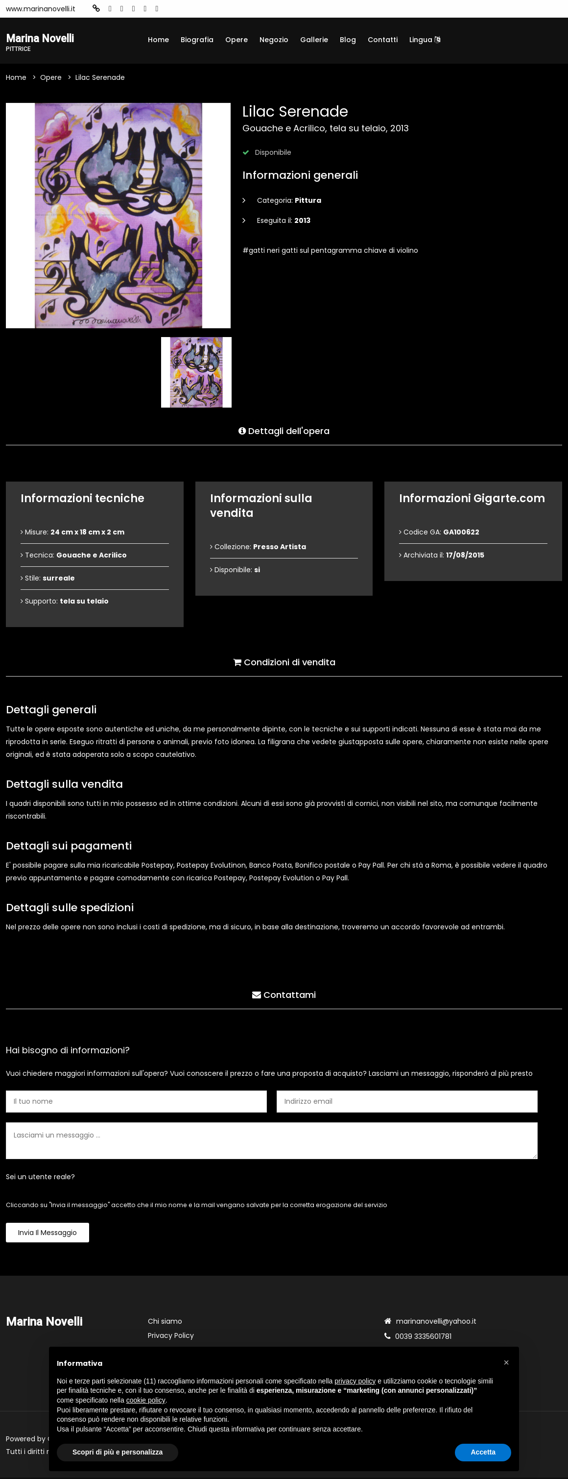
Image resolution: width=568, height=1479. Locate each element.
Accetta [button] (483, 1452)
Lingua (424, 40)
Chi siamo (165, 1323)
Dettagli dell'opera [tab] (284, 430)
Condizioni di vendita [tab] (284, 661)
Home (158, 40)
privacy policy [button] (355, 1381)
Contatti (383, 40)
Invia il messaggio (47, 1234)
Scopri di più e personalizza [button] (117, 1452)
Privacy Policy (171, 1337)
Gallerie (314, 40)
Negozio (274, 40)
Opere (236, 40)
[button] (506, 1362)
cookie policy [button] (146, 1400)
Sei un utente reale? (40, 1178)
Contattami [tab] (284, 994)
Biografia (197, 40)
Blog (348, 40)
